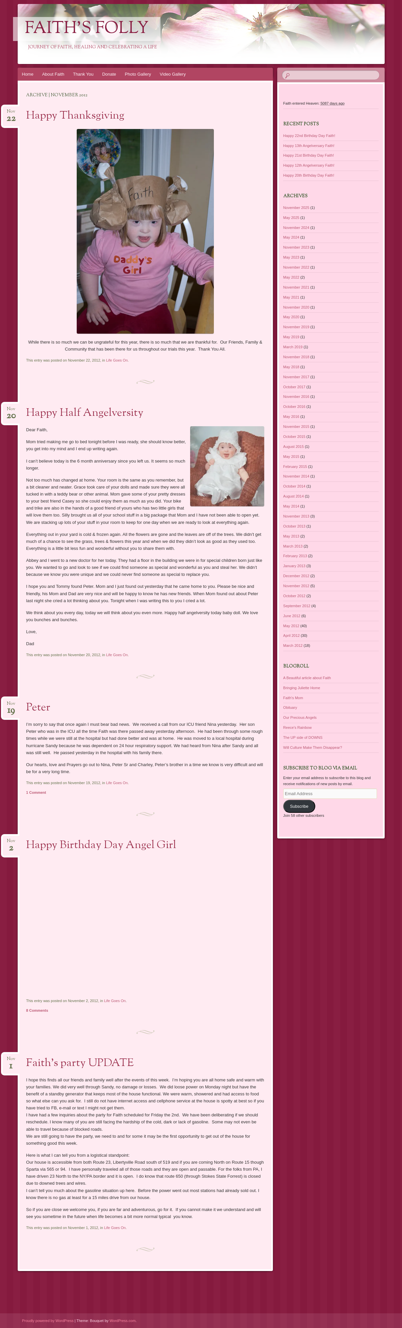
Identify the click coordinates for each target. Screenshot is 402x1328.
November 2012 (296, 586)
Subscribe (299, 806)
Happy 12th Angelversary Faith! (308, 165)
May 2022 (291, 277)
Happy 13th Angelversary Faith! (308, 146)
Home (28, 74)
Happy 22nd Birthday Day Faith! (309, 136)
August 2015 (293, 447)
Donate (109, 74)
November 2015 (296, 427)
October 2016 (294, 407)
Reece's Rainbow (297, 727)
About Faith (53, 74)
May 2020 (291, 317)
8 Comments (37, 1010)
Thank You (83, 74)
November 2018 (296, 357)
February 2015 (295, 467)
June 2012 (291, 616)
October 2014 (294, 486)
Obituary (290, 707)
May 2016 (291, 417)
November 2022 (296, 267)
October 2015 (294, 437)
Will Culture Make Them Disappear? (312, 747)
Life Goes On (117, 360)
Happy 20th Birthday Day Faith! (308, 175)
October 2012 (294, 596)
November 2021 (296, 287)
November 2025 (296, 208)
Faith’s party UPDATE (80, 1063)
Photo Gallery (138, 74)
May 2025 (291, 218)
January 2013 (294, 566)
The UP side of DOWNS (303, 737)
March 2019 (293, 347)
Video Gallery (173, 74)
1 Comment (36, 792)
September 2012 (296, 606)
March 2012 (293, 646)
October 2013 (294, 526)
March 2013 (293, 546)
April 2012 (291, 636)
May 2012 (291, 626)
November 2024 (296, 228)
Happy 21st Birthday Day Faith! (308, 155)
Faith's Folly (87, 29)
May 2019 (291, 337)
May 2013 (291, 536)
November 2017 (296, 377)
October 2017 (294, 387)
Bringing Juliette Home (301, 688)
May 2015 (291, 457)
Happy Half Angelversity (84, 413)
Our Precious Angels (300, 717)
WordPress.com (122, 1321)
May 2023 (291, 257)
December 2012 (296, 576)
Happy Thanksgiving (75, 116)
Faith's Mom (293, 698)
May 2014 (291, 506)
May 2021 (291, 297)
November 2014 (296, 476)
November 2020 (296, 307)
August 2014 (293, 496)
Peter (38, 708)
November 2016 (296, 397)
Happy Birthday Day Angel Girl (101, 845)
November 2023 (296, 247)
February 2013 (295, 556)
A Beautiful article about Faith (307, 678)
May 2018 (291, 367)
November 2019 (296, 327)
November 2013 (296, 516)
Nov (11, 113)
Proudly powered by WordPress (47, 1321)
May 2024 (291, 237)
